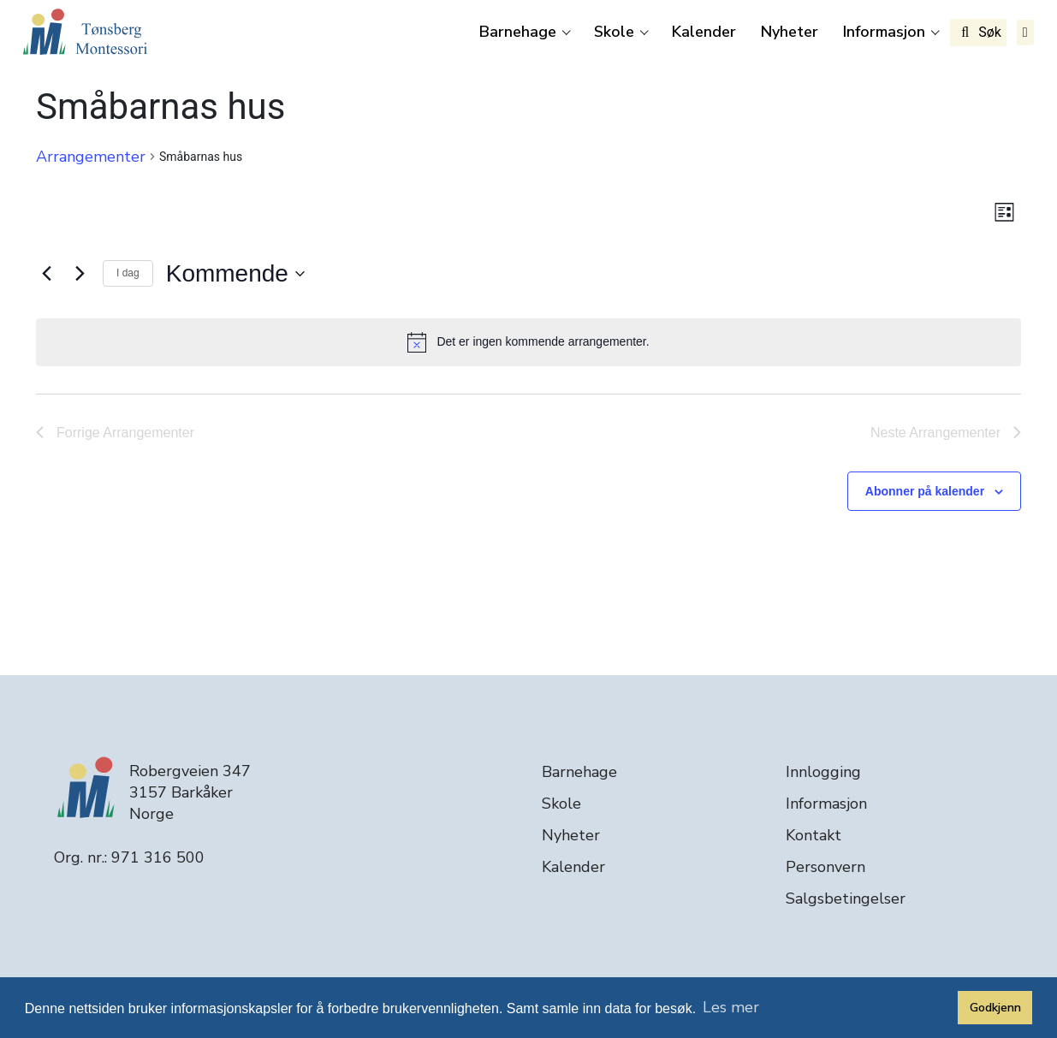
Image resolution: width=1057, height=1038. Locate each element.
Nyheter (789, 31)
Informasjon (884, 31)
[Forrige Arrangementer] (46, 274)
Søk (978, 32)
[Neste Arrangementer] (79, 274)
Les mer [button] (731, 1007)
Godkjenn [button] (995, 1007)
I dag (128, 273)
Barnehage (517, 31)
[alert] (528, 342)
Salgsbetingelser (846, 898)
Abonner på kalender (924, 491)
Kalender (704, 31)
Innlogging (823, 772)
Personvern (825, 867)
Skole (614, 31)
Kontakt (813, 835)
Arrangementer (90, 156)
